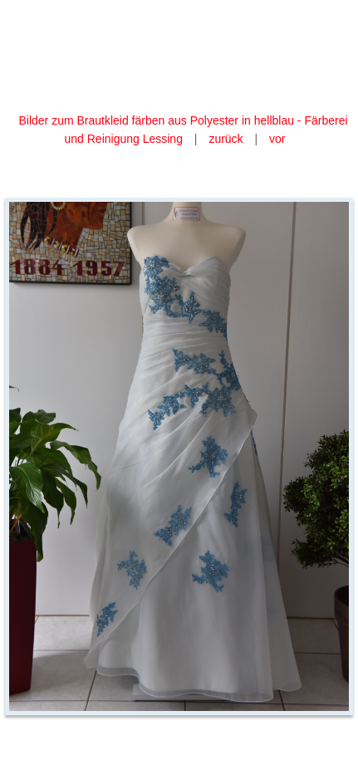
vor (277, 138)
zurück (225, 138)
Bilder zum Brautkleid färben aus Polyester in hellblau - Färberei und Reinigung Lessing (182, 129)
